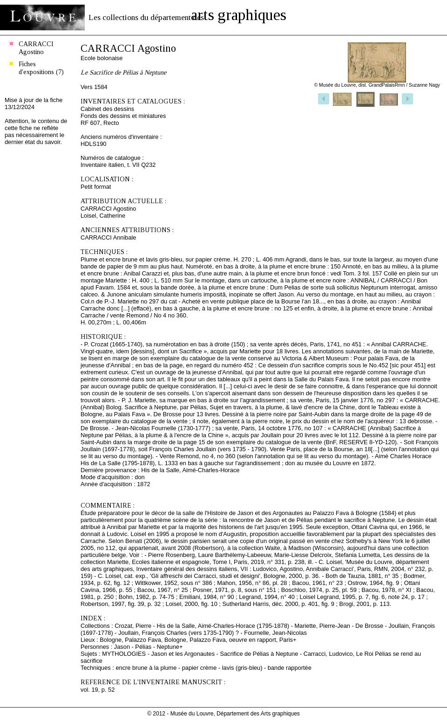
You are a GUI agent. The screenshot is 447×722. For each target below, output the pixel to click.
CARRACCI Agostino (36, 47)
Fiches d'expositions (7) (41, 68)
